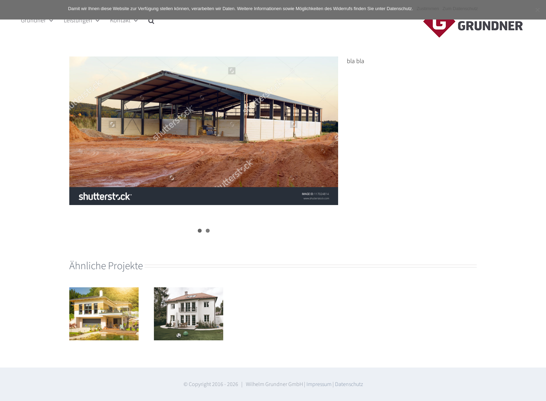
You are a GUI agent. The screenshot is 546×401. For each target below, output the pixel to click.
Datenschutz (349, 384)
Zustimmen (427, 8)
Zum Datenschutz (460, 8)
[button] (151, 20)
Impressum (319, 384)
